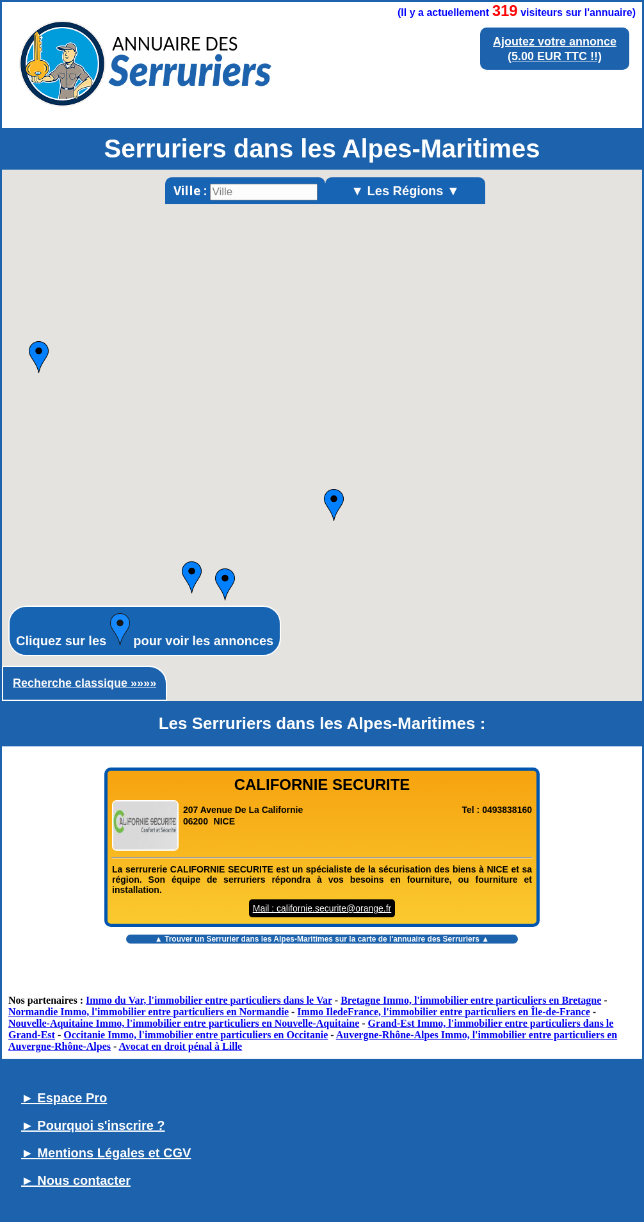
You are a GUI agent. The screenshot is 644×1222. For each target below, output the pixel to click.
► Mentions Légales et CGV (106, 1153)
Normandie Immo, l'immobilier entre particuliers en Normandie (148, 1011)
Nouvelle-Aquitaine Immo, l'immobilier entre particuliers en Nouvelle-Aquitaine (183, 1023)
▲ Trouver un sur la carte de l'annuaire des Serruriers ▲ (322, 939)
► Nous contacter (76, 1180)
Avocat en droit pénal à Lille (180, 1046)
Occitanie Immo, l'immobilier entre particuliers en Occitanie (195, 1034)
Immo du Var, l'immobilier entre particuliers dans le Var (209, 1000)
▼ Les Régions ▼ (405, 191)
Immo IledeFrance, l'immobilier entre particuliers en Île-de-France (443, 1011)
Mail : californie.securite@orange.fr (322, 908)
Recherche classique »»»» (84, 683)
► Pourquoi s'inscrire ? (93, 1125)
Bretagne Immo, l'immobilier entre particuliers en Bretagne (471, 1000)
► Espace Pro (64, 1098)
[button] (39, 357)
